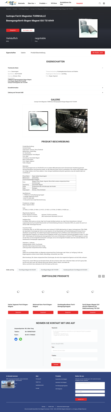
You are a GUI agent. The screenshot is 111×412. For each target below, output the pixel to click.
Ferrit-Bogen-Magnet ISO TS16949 (49, 269)
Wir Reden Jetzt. (28, 30)
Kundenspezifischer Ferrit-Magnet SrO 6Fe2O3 (75, 269)
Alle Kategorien (59, 388)
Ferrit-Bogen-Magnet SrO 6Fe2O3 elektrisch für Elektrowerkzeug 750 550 (90, 306)
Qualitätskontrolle (40, 385)
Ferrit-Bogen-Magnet (24, 9)
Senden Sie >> (81, 399)
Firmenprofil (38, 379)
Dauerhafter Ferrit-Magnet (61, 379)
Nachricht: (54, 328)
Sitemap (43, 406)
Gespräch (13, 30)
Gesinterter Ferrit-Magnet (61, 382)
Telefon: (54, 355)
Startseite (8, 9)
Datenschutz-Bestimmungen (63, 406)
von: (53, 347)
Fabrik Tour (38, 382)
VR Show (54, 3)
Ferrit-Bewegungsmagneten (62, 385)
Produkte (15, 9)
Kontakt (56, 364)
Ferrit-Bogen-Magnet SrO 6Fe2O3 (27, 269)
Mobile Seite (51, 406)
